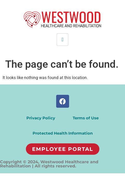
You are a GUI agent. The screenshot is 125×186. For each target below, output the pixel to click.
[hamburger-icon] (62, 39)
